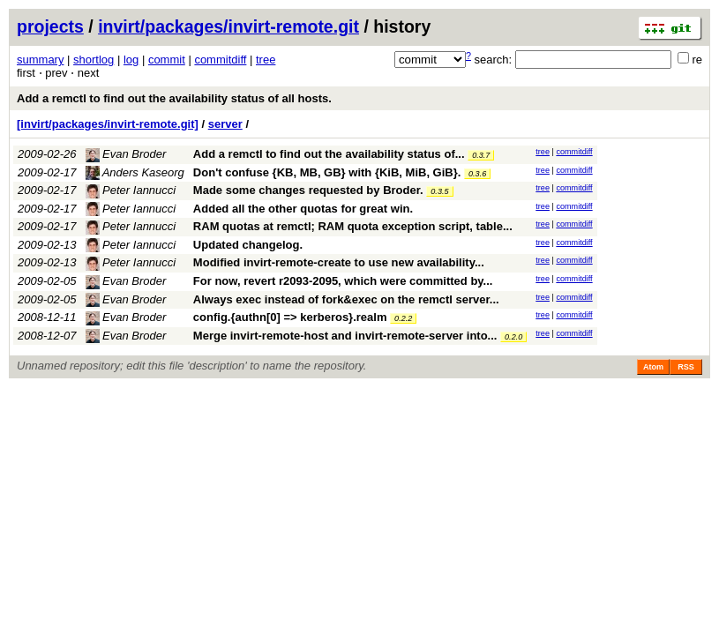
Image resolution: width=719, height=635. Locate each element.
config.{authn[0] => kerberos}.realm (290, 317)
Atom (653, 366)
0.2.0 (513, 336)
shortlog (93, 59)
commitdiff (220, 59)
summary (40, 59)
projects (50, 26)
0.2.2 (403, 318)
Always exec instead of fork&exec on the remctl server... (346, 299)
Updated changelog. (248, 244)
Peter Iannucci (131, 190)
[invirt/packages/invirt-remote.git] (107, 124)
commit (166, 59)
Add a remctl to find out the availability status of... (330, 154)
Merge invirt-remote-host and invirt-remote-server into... (346, 335)
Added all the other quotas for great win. (303, 208)
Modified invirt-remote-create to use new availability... (338, 262)
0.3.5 (439, 191)
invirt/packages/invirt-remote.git (228, 26)
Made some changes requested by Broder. (308, 190)
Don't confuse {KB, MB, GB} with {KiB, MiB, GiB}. (327, 172)
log (131, 59)
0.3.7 (481, 155)
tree (265, 59)
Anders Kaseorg (135, 172)
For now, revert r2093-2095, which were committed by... (343, 281)
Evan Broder (126, 154)
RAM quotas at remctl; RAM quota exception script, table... (353, 226)
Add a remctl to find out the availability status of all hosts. (174, 98)
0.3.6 (477, 173)
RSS (686, 366)
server (225, 124)
